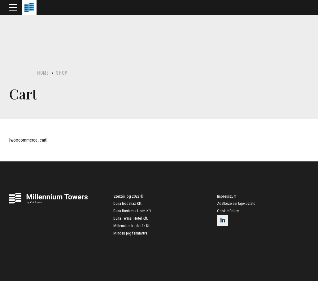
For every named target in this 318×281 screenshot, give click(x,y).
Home (43, 72)
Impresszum (226, 196)
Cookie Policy (228, 211)
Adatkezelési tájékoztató (236, 203)
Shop (62, 72)
